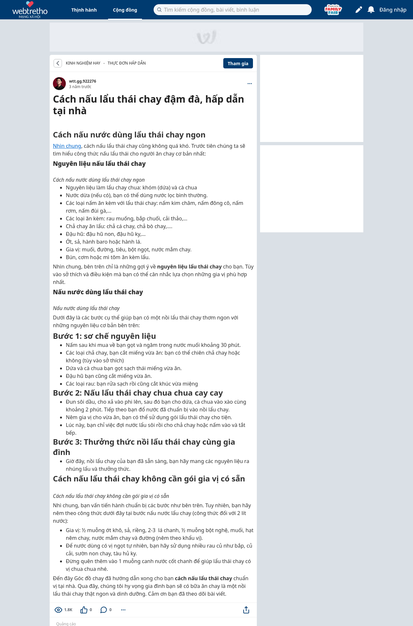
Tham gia (238, 63)
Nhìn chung (67, 145)
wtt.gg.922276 (82, 81)
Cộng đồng (125, 10)
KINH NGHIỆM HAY (83, 63)
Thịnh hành (84, 10)
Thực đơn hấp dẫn (127, 63)
